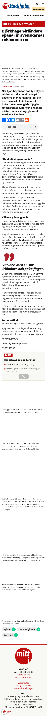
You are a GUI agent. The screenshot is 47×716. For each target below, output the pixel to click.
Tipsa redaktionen (23, 677)
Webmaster (23, 683)
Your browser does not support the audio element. (20, 127)
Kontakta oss (23, 674)
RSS (8, 712)
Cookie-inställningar (23, 688)
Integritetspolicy (23, 685)
